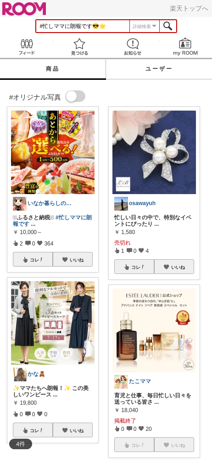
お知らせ (132, 46)
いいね (77, 259)
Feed (26, 46)
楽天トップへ (189, 8)
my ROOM (185, 46)
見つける (79, 46)
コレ (37, 259)
